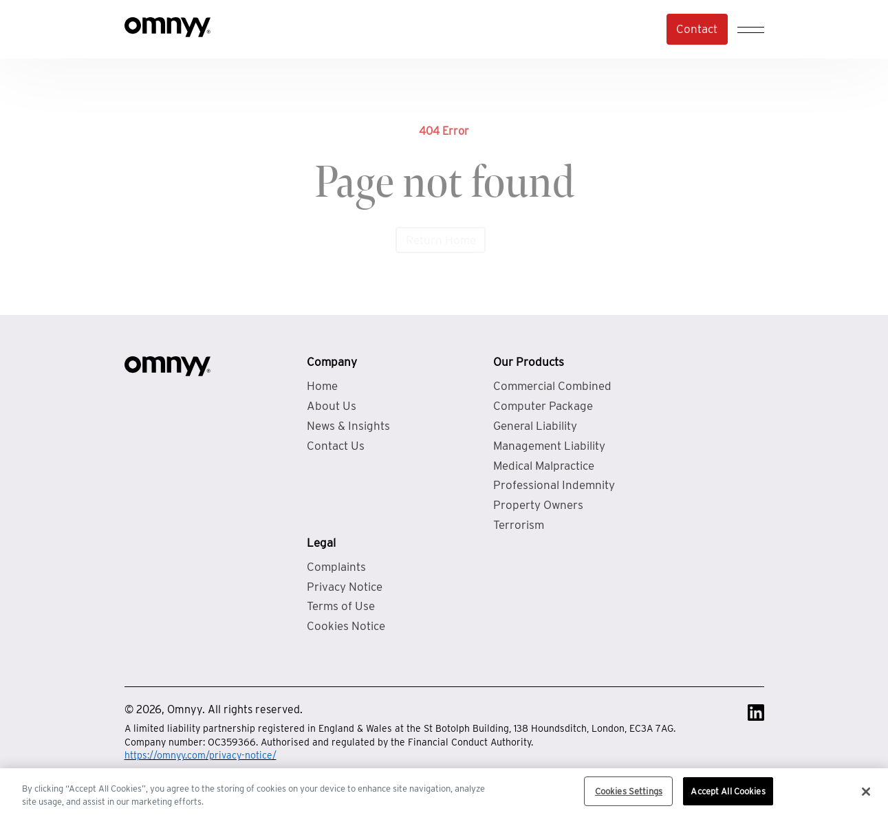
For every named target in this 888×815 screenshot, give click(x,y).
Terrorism (518, 525)
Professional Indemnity (554, 485)
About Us (331, 406)
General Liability (535, 426)
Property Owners (538, 505)
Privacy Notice (344, 587)
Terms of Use (341, 606)
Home (322, 386)
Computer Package (543, 406)
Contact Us (336, 446)
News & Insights (348, 426)
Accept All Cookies (728, 796)
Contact (696, 29)
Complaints (336, 567)
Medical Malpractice (543, 465)
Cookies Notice (346, 626)
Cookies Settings (628, 796)
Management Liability (549, 446)
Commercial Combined (552, 386)
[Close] (866, 796)
